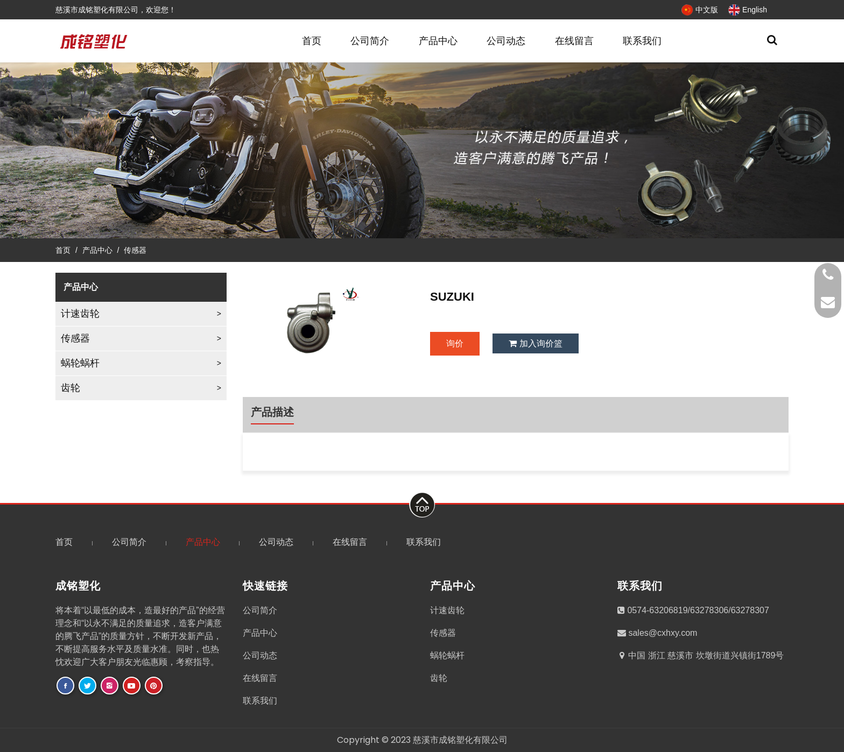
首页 (311, 41)
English (747, 9)
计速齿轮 (80, 313)
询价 (454, 343)
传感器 (135, 250)
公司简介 (369, 41)
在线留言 (574, 41)
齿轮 (70, 387)
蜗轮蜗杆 (80, 363)
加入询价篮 (535, 343)
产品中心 (438, 41)
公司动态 (506, 41)
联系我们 (642, 41)
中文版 (699, 9)
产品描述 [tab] (272, 412)
